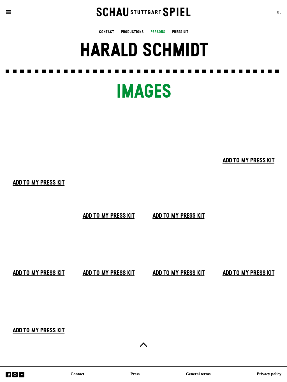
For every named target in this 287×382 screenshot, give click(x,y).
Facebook (8, 375)
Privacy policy (269, 374)
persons (158, 32)
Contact (77, 374)
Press (135, 374)
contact (106, 32)
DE (279, 12)
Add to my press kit (38, 183)
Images (143, 92)
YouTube (21, 375)
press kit (180, 32)
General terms (198, 374)
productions (132, 32)
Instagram (15, 375)
